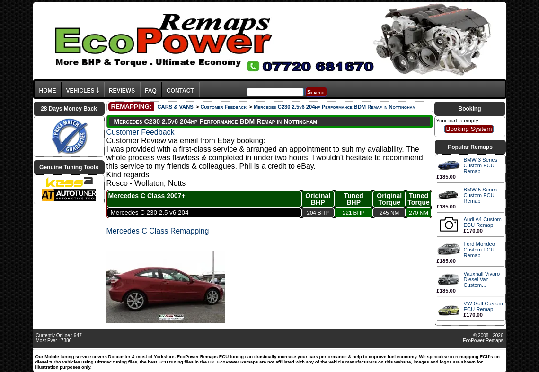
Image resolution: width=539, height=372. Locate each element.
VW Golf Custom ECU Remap (483, 306)
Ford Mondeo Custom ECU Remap (479, 249)
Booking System (469, 128)
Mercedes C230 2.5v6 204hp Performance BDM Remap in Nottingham (334, 107)
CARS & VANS (175, 107)
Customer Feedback (223, 107)
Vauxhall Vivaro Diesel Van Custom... (482, 279)
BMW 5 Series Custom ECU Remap (481, 195)
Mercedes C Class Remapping (157, 231)
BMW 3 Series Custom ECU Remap (481, 165)
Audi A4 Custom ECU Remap (483, 222)
